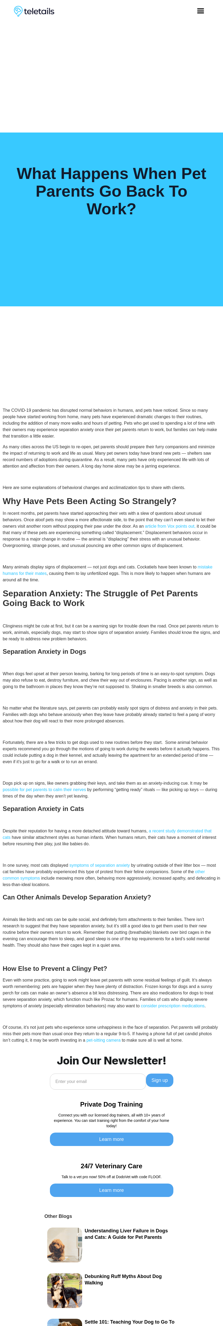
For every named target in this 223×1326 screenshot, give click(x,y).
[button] (200, 11)
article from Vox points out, (170, 526)
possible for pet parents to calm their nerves (44, 789)
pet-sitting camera (103, 1040)
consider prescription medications (172, 1006)
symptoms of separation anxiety (100, 865)
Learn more (111, 1139)
